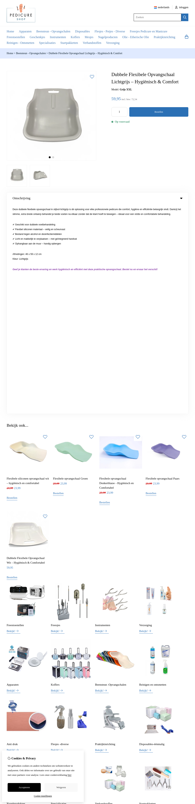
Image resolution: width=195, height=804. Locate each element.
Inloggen (167, 679)
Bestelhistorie (170, 685)
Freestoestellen (16, 37)
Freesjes (55, 415)
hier (69, 774)
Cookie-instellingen (43, 796)
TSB (186, 716)
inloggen (182, 7)
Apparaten (25, 31)
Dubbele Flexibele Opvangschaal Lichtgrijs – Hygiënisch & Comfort (85, 53)
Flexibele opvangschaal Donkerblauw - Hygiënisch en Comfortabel (116, 273)
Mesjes (89, 37)
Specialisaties (47, 42)
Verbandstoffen (92, 42)
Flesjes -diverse (60, 534)
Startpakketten (69, 42)
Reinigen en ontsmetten (152, 474)
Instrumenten (58, 37)
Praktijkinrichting (164, 37)
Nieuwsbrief (169, 698)
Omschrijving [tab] (97, 198)
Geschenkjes (37, 37)
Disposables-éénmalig (151, 534)
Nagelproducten (107, 37)
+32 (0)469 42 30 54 (130, 635)
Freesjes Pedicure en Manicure (148, 31)
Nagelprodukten (16, 593)
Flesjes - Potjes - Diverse (110, 31)
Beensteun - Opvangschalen (53, 31)
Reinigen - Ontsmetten (20, 42)
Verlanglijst (169, 692)
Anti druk (12, 534)
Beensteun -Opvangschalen (110, 474)
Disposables (82, 31)
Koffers (75, 37)
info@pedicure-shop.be (124, 640)
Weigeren (61, 787)
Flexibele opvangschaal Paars (162, 268)
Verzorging (113, 42)
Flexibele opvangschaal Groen (70, 268)
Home (10, 31)
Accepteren (24, 787)
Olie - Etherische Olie (135, 37)
